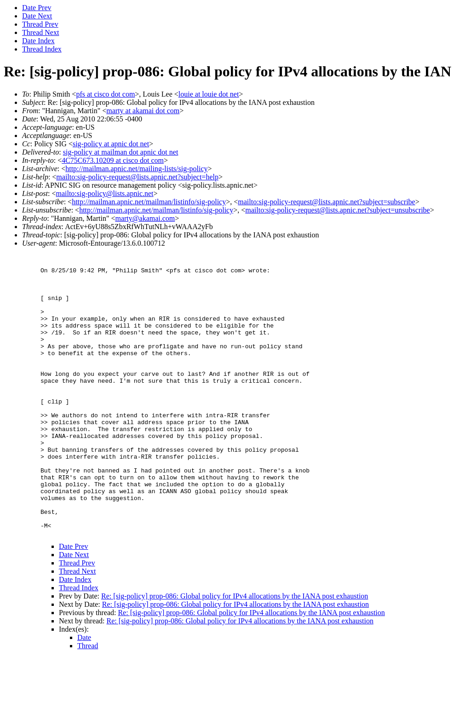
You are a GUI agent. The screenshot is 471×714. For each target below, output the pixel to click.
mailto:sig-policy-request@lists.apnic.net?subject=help (137, 177)
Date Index (38, 41)
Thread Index (42, 49)
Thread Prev (40, 24)
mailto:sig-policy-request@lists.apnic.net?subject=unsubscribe (337, 210)
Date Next (37, 16)
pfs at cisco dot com (105, 94)
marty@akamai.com (145, 218)
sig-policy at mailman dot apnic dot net (120, 152)
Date (84, 694)
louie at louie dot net (208, 94)
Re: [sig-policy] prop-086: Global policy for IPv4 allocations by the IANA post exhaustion (234, 652)
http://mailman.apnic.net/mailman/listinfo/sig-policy (149, 202)
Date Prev (37, 8)
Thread (87, 702)
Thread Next (40, 32)
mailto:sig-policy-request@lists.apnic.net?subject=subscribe (326, 202)
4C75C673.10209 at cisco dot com (113, 160)
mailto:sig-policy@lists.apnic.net (104, 193)
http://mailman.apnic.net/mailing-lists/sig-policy (136, 169)
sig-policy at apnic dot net (111, 144)
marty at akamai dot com (142, 111)
